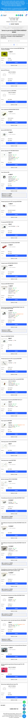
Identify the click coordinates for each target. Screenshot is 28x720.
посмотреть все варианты (7, 196)
